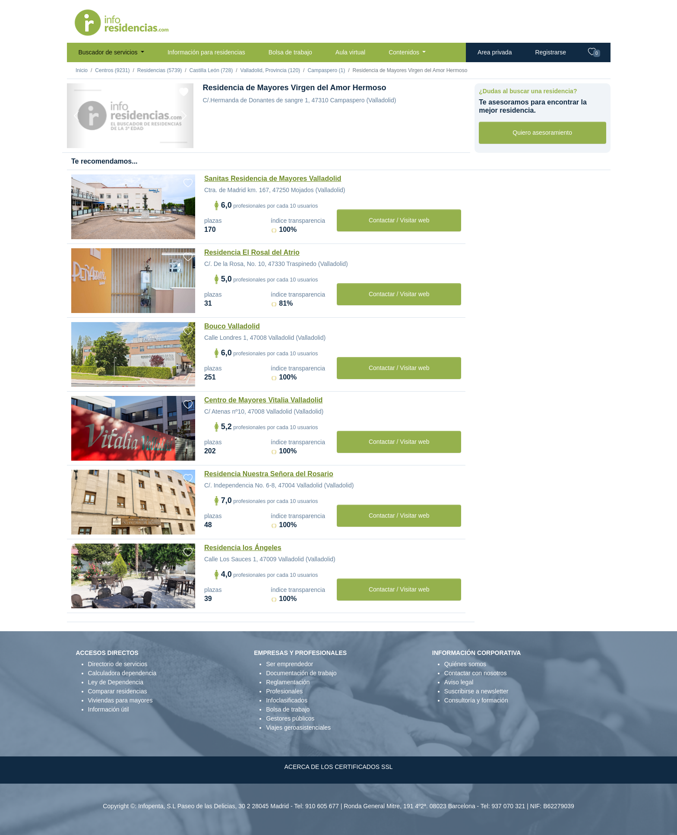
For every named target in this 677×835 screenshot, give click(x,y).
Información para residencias (206, 52)
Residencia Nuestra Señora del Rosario (268, 474)
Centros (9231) (112, 70)
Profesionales (284, 691)
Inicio (82, 70)
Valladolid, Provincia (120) (270, 70)
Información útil (108, 709)
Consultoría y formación (476, 700)
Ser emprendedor (289, 664)
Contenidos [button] (405, 52)
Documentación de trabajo (301, 673)
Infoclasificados (286, 700)
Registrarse (550, 52)
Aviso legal (458, 682)
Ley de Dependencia (115, 682)
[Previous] (76, 115)
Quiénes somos (465, 664)
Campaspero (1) (326, 70)
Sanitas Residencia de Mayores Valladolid (272, 178)
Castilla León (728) (211, 70)
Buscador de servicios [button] (109, 52)
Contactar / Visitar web (399, 220)
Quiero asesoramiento (542, 132)
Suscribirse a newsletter (476, 691)
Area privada (495, 52)
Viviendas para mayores (120, 700)
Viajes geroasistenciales (298, 727)
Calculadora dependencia (122, 673)
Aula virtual (350, 52)
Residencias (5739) (159, 70)
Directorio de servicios (118, 664)
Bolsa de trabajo (290, 52)
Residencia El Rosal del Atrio (252, 252)
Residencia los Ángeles (243, 547)
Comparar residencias (117, 691)
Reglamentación (288, 682)
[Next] (183, 115)
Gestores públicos (290, 718)
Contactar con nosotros (475, 673)
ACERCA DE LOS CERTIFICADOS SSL (338, 766)
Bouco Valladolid (232, 326)
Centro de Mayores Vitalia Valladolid (263, 400)
